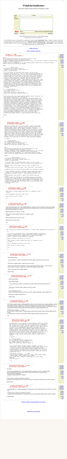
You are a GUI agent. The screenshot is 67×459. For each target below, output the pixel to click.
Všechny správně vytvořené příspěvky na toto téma (33, 440)
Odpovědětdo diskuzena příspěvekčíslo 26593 (61, 352)
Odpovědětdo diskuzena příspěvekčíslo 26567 (61, 216)
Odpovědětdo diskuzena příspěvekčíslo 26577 (61, 333)
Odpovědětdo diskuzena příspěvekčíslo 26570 (61, 406)
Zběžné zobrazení (33, 50)
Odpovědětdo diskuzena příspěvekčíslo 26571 (61, 287)
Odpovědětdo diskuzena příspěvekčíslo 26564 (61, 58)
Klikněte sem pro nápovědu (33, 450)
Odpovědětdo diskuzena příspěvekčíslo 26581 (61, 308)
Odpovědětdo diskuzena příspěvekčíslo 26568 (61, 232)
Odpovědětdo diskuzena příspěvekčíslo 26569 (61, 255)
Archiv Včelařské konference (33, 53)
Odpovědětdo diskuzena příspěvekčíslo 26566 (61, 139)
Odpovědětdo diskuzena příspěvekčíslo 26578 (61, 426)
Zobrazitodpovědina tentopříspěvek (61, 64)
